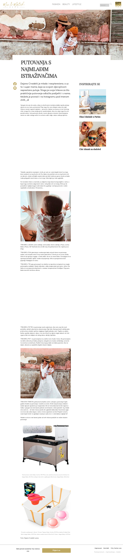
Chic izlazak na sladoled (90, 149)
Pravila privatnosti (99, 552)
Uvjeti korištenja (110, 552)
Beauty (65, 4)
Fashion (56, 4)
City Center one (116, 548)
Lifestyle (76, 4)
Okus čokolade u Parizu (89, 116)
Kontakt (106, 548)
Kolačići (118, 552)
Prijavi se (58, 550)
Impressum (98, 548)
